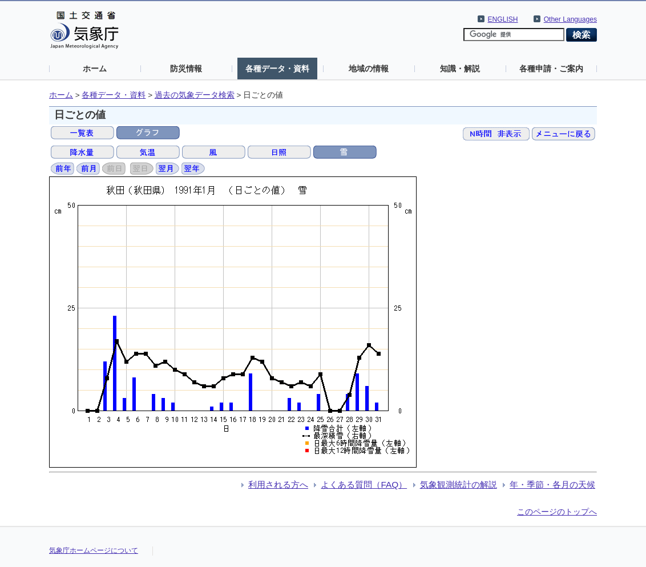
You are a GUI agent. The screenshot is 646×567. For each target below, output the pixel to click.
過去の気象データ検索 (195, 95)
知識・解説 (460, 68)
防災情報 (186, 68)
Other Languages (570, 19)
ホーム (95, 68)
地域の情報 (369, 68)
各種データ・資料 (277, 68)
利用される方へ (278, 484)
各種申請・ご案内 (551, 68)
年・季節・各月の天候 (552, 484)
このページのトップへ (557, 511)
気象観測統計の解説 (458, 484)
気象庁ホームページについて (93, 550)
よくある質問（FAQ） (364, 484)
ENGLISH (503, 19)
